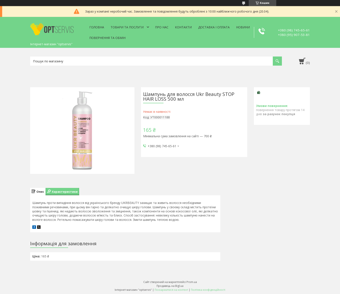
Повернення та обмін (107, 38)
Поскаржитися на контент (171, 290)
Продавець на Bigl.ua (170, 286)
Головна (96, 27)
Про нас (161, 27)
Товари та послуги (127, 27)
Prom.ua (191, 282)
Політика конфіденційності (208, 290)
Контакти (183, 27)
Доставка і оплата (214, 27)
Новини (243, 27)
